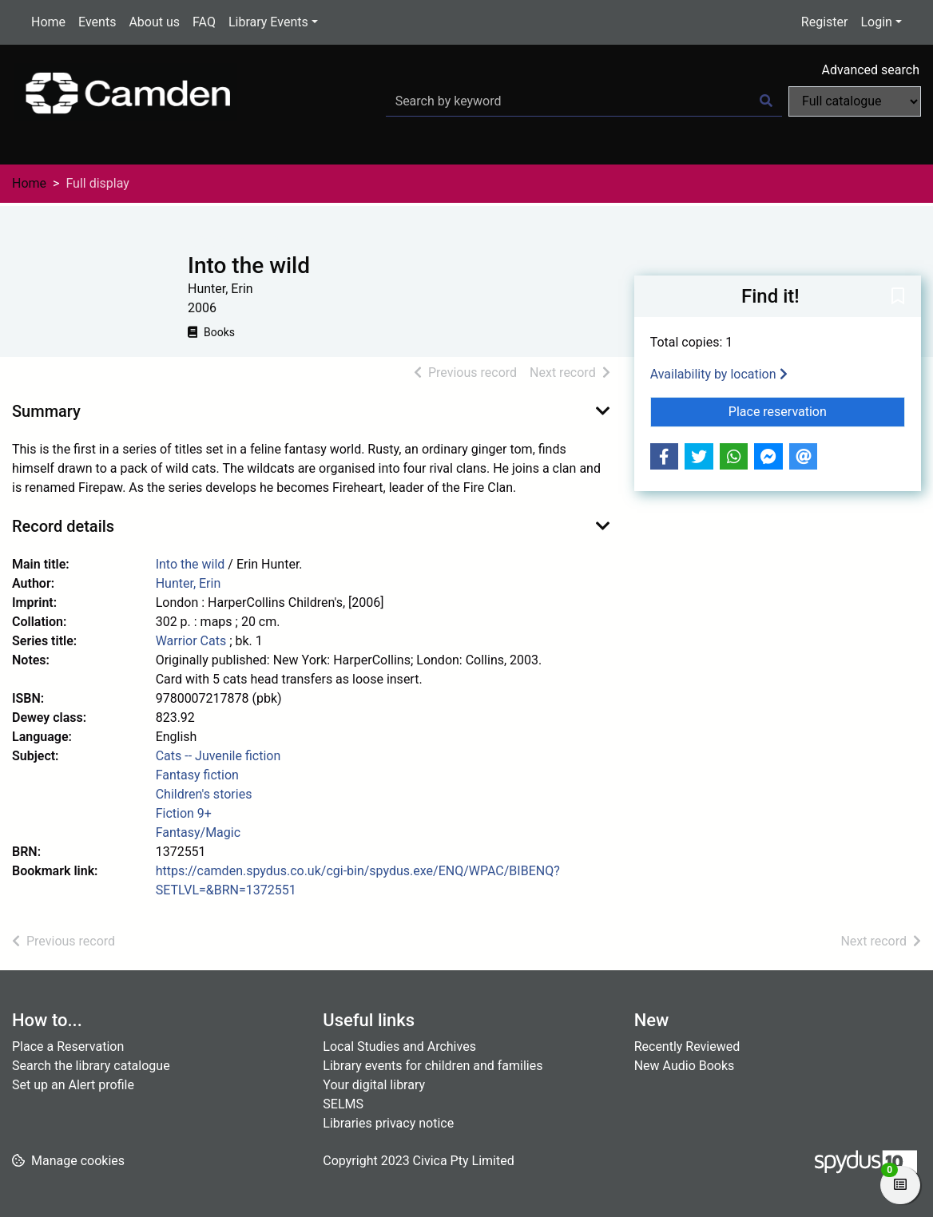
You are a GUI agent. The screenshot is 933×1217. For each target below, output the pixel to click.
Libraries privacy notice (388, 1123)
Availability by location (719, 374)
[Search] (766, 101)
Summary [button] (46, 411)
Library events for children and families (432, 1065)
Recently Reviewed (687, 1046)
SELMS (343, 1104)
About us (154, 22)
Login (875, 22)
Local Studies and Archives (399, 1046)
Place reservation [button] (817, 410)
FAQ (204, 22)
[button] (898, 297)
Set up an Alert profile (73, 1084)
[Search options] (854, 101)
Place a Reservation (68, 1046)
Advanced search (870, 69)
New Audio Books (684, 1065)
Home (48, 22)
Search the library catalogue (91, 1065)
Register (824, 22)
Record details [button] (63, 526)
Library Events (268, 22)
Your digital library (374, 1084)
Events (97, 22)
